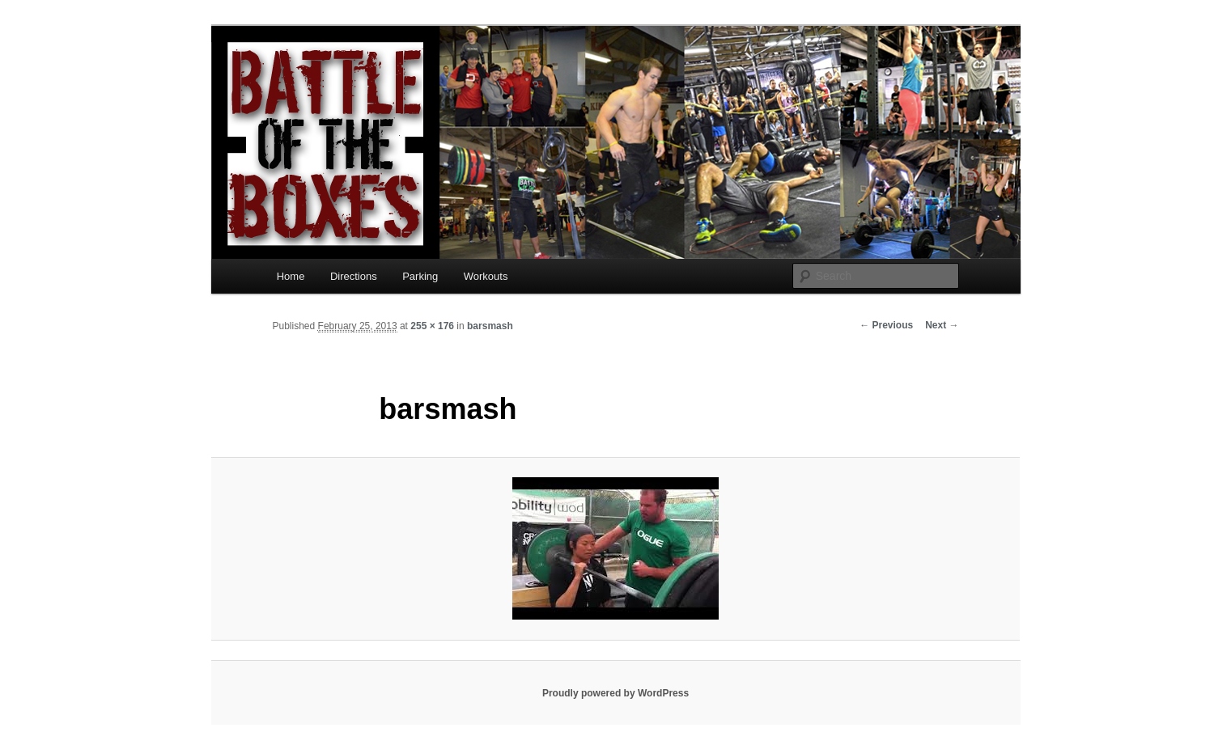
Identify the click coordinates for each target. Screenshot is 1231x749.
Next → (941, 325)
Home (291, 276)
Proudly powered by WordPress (615, 693)
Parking (420, 276)
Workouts (486, 276)
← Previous (886, 325)
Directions (353, 276)
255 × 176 (432, 326)
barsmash (490, 326)
